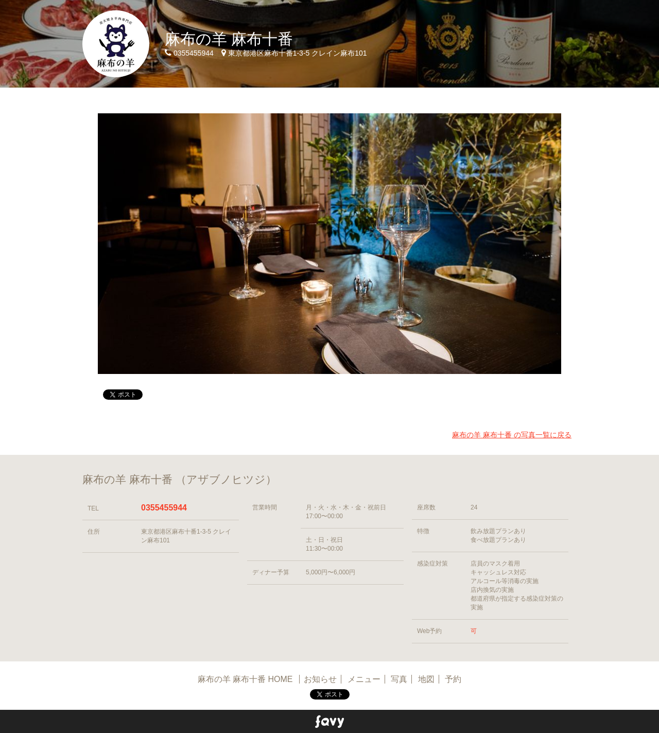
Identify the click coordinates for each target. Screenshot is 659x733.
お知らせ (320, 679)
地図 (426, 679)
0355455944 (164, 507)
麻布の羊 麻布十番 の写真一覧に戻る (511, 435)
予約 (453, 679)
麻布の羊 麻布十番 (229, 38)
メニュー (364, 679)
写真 (399, 679)
